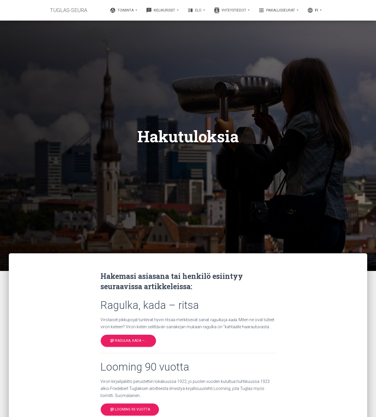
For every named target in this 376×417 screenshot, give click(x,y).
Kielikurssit (161, 10)
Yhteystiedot (230, 10)
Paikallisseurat (277, 10)
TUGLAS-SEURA (68, 10)
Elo (194, 10)
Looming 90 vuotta (130, 410)
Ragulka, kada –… (128, 341)
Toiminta (122, 10)
